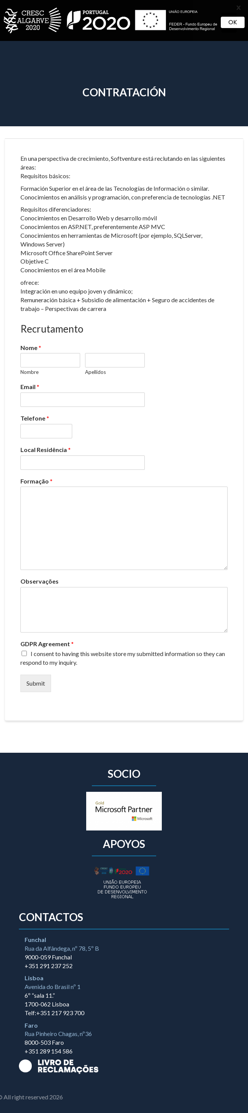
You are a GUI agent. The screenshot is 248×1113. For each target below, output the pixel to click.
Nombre (29, 372)
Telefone (34, 418)
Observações (39, 581)
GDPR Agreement (47, 643)
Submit (35, 683)
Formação (36, 481)
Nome (30, 347)
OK (232, 22)
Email (29, 386)
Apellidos (95, 372)
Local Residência (45, 449)
